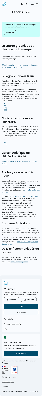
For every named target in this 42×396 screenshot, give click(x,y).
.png (5, 107)
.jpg (5, 105)
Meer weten (21, 353)
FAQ (5, 329)
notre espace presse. (19, 262)
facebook (13, 300)
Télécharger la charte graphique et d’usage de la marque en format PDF (20, 66)
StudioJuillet (15, 391)
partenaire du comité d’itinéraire (25, 196)
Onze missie (21, 312)
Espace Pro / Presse (9, 377)
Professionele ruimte (12, 324)
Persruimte (8, 319)
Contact (21, 306)
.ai (4, 103)
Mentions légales (8, 382)
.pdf (5, 110)
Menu (33, 4)
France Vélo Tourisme (30, 391)
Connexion (9, 32)
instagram (30, 300)
